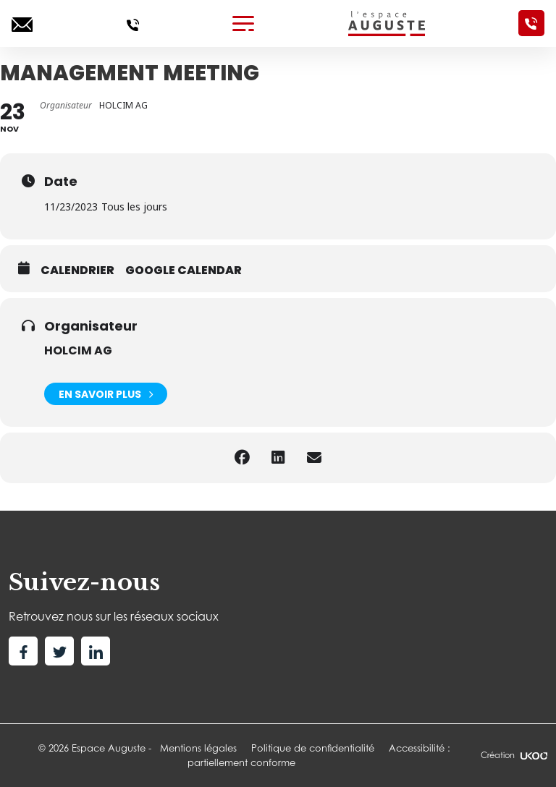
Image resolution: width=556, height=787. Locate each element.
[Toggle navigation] (243, 23)
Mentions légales (198, 748)
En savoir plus (106, 394)
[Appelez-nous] (133, 23)
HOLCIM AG (78, 350)
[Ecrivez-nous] (22, 23)
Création (514, 755)
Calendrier (77, 270)
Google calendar (183, 270)
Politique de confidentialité (312, 748)
